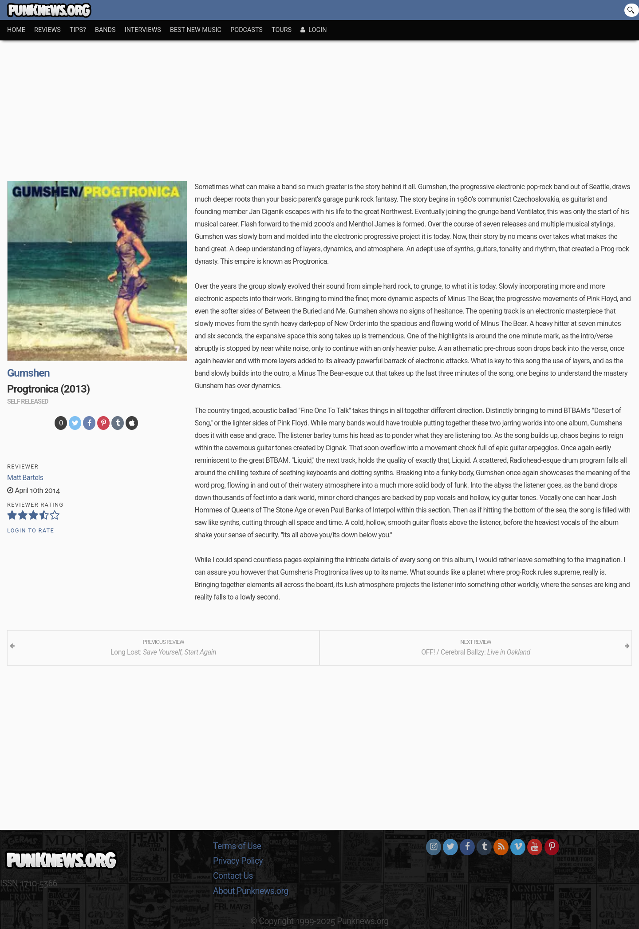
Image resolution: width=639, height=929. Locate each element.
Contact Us (233, 876)
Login (313, 30)
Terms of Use (237, 846)
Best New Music (195, 30)
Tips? (78, 30)
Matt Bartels (25, 477)
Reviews (47, 30)
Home (16, 30)
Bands (105, 30)
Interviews (143, 30)
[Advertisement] (319, 107)
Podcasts (246, 30)
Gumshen (28, 373)
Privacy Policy (238, 861)
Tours (282, 30)
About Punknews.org (250, 891)
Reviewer (23, 466)
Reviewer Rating (35, 504)
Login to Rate (30, 530)
